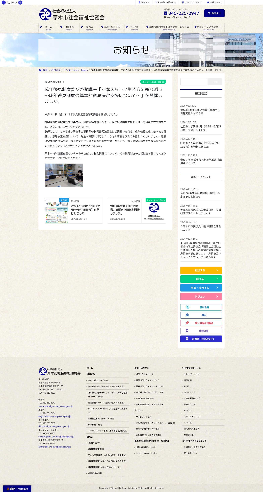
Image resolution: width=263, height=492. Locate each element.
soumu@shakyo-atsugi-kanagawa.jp (55, 406)
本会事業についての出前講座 (148, 434)
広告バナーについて (192, 416)
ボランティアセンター (145, 374)
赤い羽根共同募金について (194, 440)
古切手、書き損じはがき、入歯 (149, 392)
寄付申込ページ (190, 453)
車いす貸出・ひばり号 (98, 380)
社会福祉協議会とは (165, 2)
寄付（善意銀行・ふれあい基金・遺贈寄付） (107, 455)
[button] (201, 270)
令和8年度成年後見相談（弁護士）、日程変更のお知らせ (200, 111)
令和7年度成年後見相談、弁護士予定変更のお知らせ (200, 194)
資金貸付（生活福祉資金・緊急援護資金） (106, 386)
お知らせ (144, 2)
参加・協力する (142, 367)
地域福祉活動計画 (96, 449)
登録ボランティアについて (147, 380)
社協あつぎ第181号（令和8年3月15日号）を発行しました (200, 128)
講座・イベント (191, 392)
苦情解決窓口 (190, 434)
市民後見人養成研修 (145, 398)
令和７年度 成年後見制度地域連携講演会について (201, 161)
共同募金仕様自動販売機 (194, 446)
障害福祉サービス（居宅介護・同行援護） (106, 402)
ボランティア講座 (144, 416)
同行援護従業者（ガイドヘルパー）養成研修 (155, 422)
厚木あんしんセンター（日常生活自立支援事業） (107, 410)
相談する (91, 374)
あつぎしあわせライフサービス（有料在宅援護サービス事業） (107, 394)
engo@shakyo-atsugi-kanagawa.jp (54, 416)
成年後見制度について (145, 447)
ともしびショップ (192, 2)
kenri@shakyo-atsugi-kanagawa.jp (54, 446)
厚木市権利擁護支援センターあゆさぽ (152, 440)
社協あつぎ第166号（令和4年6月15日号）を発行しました (85, 209)
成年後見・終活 (95, 424)
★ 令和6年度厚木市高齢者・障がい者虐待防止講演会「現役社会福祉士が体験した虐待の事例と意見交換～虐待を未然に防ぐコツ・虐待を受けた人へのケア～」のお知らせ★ (200, 250)
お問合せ (214, 13)
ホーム (90, 367)
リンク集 (188, 422)
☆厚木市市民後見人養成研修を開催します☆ (200, 228)
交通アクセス (214, 2)
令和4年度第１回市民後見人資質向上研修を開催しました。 (125, 209)
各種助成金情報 (95, 473)
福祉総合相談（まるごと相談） (102, 418)
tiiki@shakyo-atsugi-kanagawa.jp (54, 426)
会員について (94, 442)
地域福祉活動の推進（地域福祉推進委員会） (107, 461)
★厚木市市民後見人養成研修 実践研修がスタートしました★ (200, 211)
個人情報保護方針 (191, 428)
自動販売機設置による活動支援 (149, 404)
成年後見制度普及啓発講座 (148, 428)
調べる (90, 436)
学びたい (139, 410)
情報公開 (188, 380)
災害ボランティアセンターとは (149, 386)
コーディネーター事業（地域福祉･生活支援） (108, 430)
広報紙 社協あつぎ (192, 398)
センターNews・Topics (153, 81)
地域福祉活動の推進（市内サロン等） (104, 467)
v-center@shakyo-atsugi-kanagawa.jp (56, 436)
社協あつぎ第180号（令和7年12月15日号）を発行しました (199, 144)
